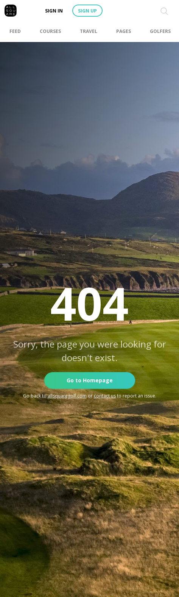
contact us (105, 396)
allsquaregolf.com (67, 396)
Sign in (54, 11)
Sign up (87, 11)
